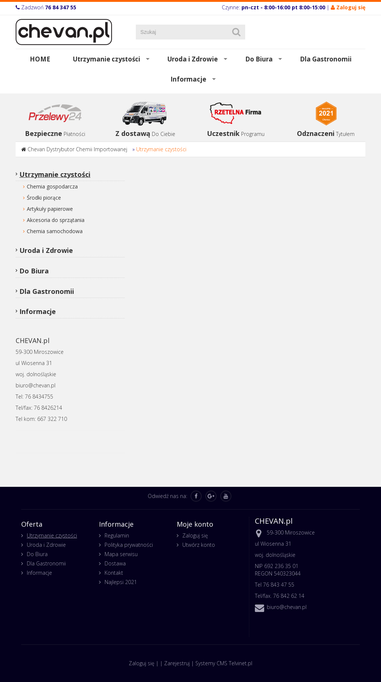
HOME (40, 59)
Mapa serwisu (121, 554)
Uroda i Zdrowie (192, 59)
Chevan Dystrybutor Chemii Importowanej (77, 149)
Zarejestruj (177, 663)
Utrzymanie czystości (106, 59)
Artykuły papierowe (50, 208)
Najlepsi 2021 (121, 582)
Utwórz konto (198, 544)
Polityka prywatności (129, 544)
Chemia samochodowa (55, 231)
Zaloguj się (195, 535)
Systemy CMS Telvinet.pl (223, 663)
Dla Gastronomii (326, 59)
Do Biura (259, 59)
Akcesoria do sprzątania (55, 219)
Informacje (188, 79)
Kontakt (114, 572)
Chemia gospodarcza (52, 186)
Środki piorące (44, 197)
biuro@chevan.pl (287, 606)
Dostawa (115, 563)
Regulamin (117, 535)
